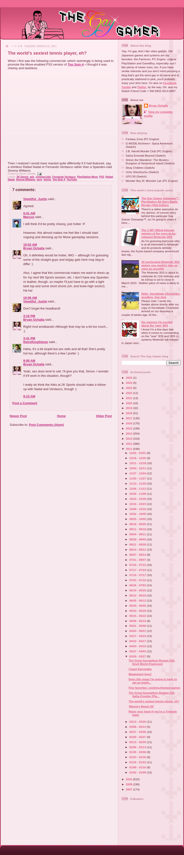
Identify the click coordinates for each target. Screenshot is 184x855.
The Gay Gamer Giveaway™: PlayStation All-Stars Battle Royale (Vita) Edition (160, 202)
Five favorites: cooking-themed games (154, 687)
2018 (129, 413)
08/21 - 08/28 (138, 544)
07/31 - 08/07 (138, 559)
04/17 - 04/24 (138, 635)
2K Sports (22, 177)
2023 (129, 387)
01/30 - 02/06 (138, 752)
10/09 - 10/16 (138, 509)
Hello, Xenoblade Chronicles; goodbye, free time (161, 295)
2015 (129, 428)
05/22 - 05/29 (138, 610)
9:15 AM (29, 396)
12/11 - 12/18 (138, 463)
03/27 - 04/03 (138, 651)
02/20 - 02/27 (138, 736)
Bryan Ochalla (33, 248)
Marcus (28, 217)
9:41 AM (29, 213)
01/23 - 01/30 (138, 757)
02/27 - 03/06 (138, 731)
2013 (129, 438)
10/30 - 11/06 (138, 493)
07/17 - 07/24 (138, 569)
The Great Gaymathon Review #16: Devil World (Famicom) (152, 662)
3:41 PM (29, 338)
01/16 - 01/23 (138, 762)
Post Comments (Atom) (46, 425)
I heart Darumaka (140, 669)
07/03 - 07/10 (138, 580)
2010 (129, 779)
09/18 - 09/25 (138, 524)
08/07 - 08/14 (138, 554)
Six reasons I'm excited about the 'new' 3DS (157, 323)
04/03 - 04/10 (138, 646)
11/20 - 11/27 (138, 478)
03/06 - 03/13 (138, 726)
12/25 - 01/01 (138, 452)
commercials (43, 177)
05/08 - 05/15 (138, 620)
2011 (129, 448)
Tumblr (126, 87)
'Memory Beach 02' (141, 706)
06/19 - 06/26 (138, 590)
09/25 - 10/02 (138, 518)
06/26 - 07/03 (138, 585)
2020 (129, 403)
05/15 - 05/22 (138, 615)
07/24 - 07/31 (138, 564)
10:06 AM (30, 298)
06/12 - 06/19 (138, 595)
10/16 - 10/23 (138, 503)
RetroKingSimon (35, 342)
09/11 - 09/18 (138, 529)
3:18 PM (29, 316)
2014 (129, 433)
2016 (129, 423)
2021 (129, 398)
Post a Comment (24, 403)
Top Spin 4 (76, 64)
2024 (129, 382)
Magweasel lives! (140, 674)
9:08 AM (29, 360)
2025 (129, 377)
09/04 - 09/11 (138, 534)
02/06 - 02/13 (138, 747)
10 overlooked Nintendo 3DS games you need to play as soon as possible (160, 265)
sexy (39, 179)
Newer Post (18, 416)
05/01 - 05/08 (138, 625)
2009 (129, 784)
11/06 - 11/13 (138, 488)
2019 (129, 408)
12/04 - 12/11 (138, 468)
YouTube (72, 179)
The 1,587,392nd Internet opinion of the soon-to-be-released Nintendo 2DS (158, 233)
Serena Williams (25, 179)
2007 (129, 789)
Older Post (104, 416)
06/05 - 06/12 (138, 600)
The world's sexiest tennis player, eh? (47, 53)
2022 (129, 392)
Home (61, 416)
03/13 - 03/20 (138, 721)
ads (32, 177)
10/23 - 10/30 (138, 498)
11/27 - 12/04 (138, 473)
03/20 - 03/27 (138, 656)
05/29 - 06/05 (138, 605)
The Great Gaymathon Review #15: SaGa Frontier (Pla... (152, 694)
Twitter (141, 87)
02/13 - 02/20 (138, 742)
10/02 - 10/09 (138, 513)
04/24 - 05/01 (138, 630)
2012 (129, 443)
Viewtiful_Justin (35, 199)
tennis (47, 179)
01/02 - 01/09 (138, 772)
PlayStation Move (87, 177)
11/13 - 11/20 (138, 483)
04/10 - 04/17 (138, 641)
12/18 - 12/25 (138, 458)
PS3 (101, 177)
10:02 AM (30, 244)
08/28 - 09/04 (138, 539)
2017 (129, 418)
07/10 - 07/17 (138, 575)
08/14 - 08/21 (138, 549)
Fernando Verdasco (64, 177)
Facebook (169, 82)
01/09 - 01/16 (138, 767)
